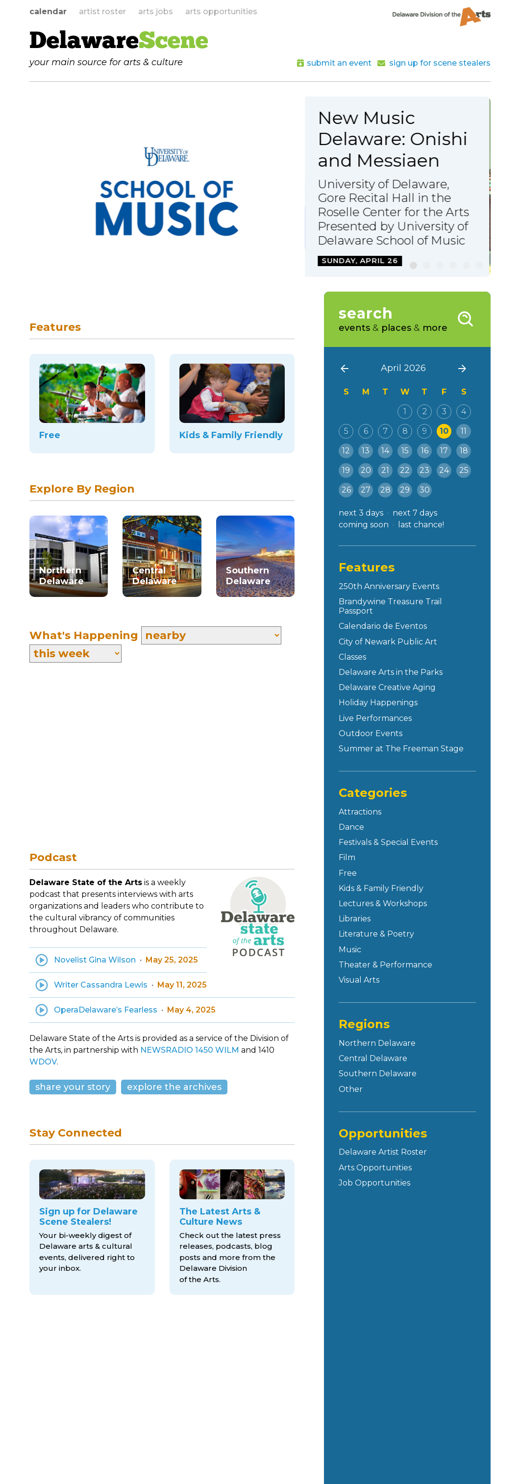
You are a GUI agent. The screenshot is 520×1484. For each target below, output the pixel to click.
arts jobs (155, 11)
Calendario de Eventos (383, 626)
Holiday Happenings (378, 702)
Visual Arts (359, 980)
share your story (72, 1087)
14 (385, 450)
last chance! (421, 524)
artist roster (102, 11)
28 (385, 490)
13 (366, 450)
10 (444, 431)
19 (346, 470)
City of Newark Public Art (388, 641)
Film (347, 857)
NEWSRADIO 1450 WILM (189, 1050)
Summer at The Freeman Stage (401, 748)
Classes (352, 657)
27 (366, 490)
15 (405, 450)
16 (424, 450)
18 (464, 450)
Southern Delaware (378, 1073)
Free (348, 873)
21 (385, 470)
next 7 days (415, 513)
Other (351, 1089)
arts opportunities (221, 11)
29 (405, 490)
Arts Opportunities (375, 1167)
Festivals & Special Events (388, 842)
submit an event (339, 63)
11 (464, 431)
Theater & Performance (385, 964)
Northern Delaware (377, 1043)
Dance (351, 827)
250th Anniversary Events (389, 586)
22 (405, 470)
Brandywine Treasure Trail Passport (390, 606)
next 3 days (361, 513)
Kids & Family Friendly (381, 888)
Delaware (118, 42)
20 (366, 470)
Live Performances (375, 718)
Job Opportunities (374, 1182)
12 (346, 450)
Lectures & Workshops (383, 903)
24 (444, 470)
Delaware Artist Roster (383, 1152)
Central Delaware (373, 1058)
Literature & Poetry (376, 934)
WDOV (43, 1061)
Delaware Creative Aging (387, 687)
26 (346, 490)
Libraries (355, 918)
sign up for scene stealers (440, 63)
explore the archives (174, 1087)
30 (425, 490)
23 (424, 470)
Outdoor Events (370, 733)
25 (464, 470)
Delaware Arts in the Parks (391, 672)
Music (350, 949)
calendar (48, 11)
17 (444, 450)
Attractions (360, 811)
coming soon (364, 524)
